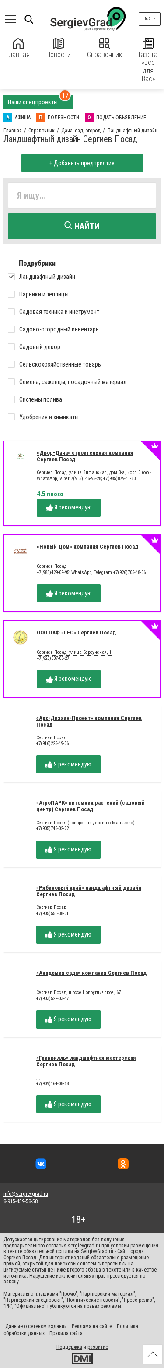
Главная (18, 48)
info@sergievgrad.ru (25, 1194)
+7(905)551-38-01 (52, 913)
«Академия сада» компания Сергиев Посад (91, 972)
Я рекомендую (69, 507)
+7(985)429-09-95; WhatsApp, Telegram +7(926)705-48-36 (91, 572)
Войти (149, 18)
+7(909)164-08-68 (52, 1084)
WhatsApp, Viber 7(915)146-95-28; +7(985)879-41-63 (86, 478)
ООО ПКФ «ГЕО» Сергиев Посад (76, 632)
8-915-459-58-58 (20, 1201)
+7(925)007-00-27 (53, 658)
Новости (58, 48)
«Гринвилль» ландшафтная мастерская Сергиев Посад (86, 1061)
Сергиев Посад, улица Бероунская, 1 (74, 652)
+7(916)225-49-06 (52, 743)
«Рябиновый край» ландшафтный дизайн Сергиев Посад (88, 891)
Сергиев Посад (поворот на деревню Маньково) (85, 823)
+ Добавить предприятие (82, 163)
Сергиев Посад (51, 566)
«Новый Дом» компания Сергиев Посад (87, 546)
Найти (82, 226)
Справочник (104, 48)
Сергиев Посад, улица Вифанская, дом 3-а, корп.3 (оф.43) (97, 472)
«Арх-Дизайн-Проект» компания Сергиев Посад (89, 721)
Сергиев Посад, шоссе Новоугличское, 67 (78, 992)
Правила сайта (66, 1333)
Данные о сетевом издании (36, 1326)
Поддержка (69, 1347)
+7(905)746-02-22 (52, 828)
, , (38, 1077)
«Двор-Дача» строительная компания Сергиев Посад (85, 456)
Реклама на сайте (92, 1326)
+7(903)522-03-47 (52, 998)
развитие (97, 1347)
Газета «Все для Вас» (148, 60)
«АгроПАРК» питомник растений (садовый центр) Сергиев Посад (90, 805)
